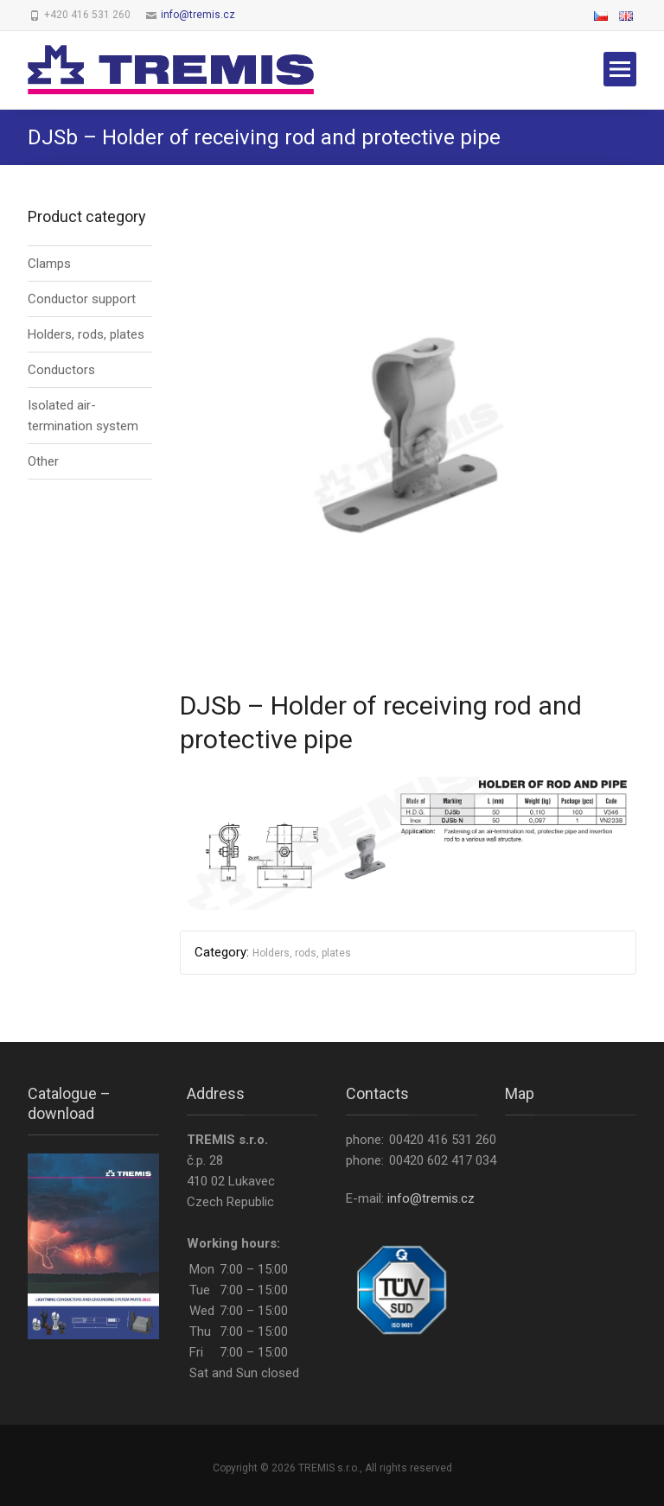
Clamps (49, 263)
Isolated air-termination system (83, 415)
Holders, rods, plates (301, 953)
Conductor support (82, 299)
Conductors (61, 370)
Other (43, 461)
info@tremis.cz (198, 15)
